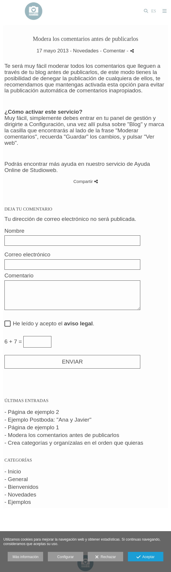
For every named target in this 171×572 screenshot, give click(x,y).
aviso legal (78, 323)
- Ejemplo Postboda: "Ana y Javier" (47, 420)
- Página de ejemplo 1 (31, 427)
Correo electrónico (27, 255)
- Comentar (113, 51)
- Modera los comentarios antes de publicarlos (61, 435)
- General (16, 479)
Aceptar (145, 557)
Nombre (14, 231)
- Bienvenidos (21, 487)
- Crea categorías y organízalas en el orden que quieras (73, 443)
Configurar (65, 557)
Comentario (18, 276)
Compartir (85, 181)
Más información (25, 557)
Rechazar (105, 557)
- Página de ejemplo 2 (31, 412)
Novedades (85, 51)
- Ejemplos (17, 502)
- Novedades (20, 494)
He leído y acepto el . (52, 324)
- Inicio (12, 471)
